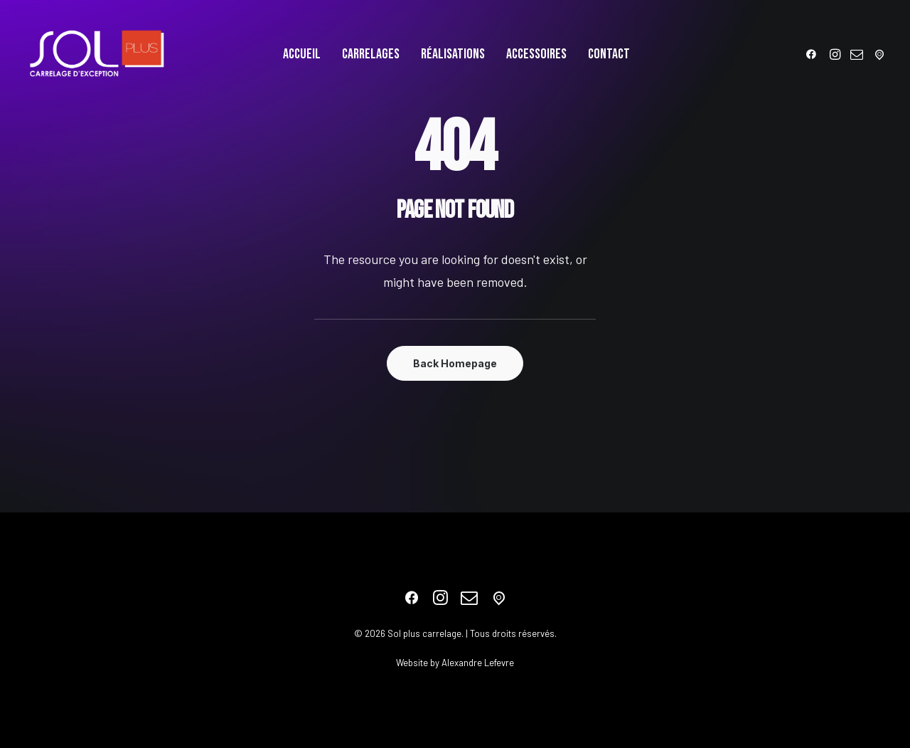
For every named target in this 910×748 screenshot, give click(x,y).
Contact (609, 54)
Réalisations (453, 54)
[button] (814, 54)
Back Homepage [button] (455, 363)
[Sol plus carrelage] (96, 54)
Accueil (302, 54)
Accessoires (536, 54)
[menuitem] (302, 54)
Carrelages (371, 54)
